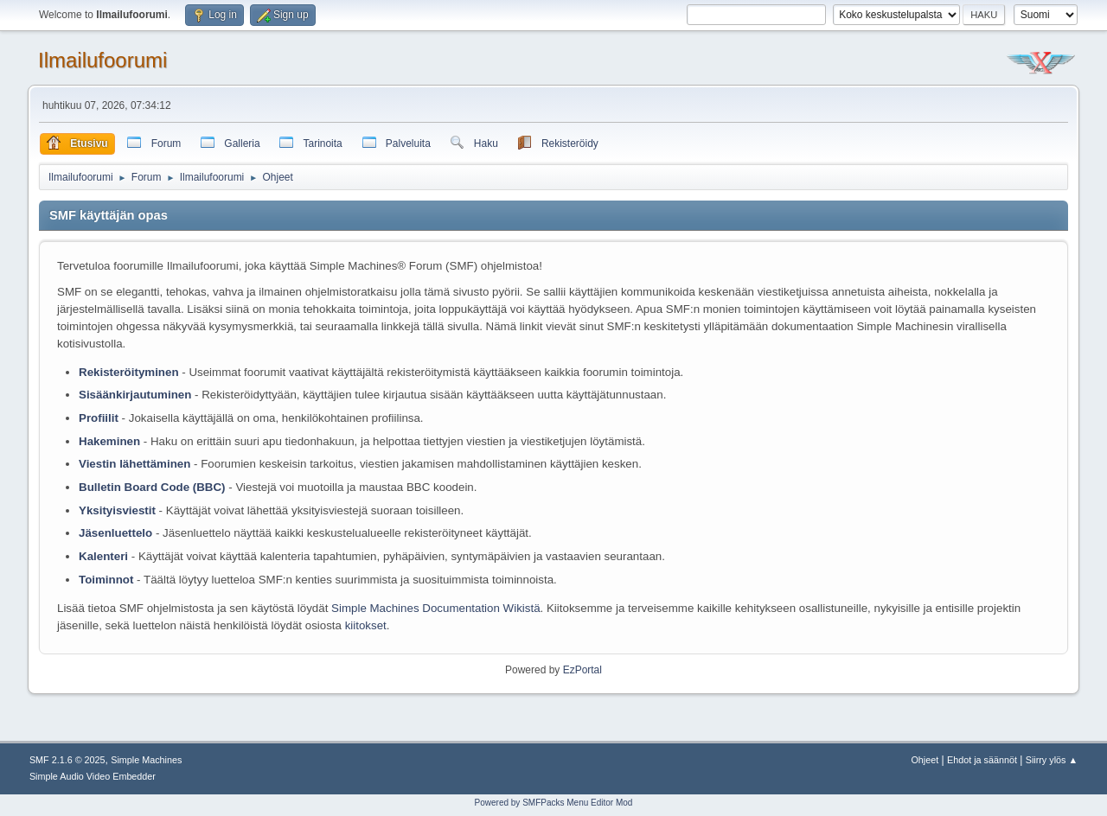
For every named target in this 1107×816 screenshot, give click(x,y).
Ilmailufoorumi (102, 60)
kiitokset (366, 625)
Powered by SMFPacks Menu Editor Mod (554, 802)
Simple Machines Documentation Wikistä (435, 608)
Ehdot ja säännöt (982, 760)
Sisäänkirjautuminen (135, 394)
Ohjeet (924, 760)
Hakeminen (109, 441)
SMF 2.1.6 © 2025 (67, 760)
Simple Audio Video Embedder (92, 776)
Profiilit (98, 417)
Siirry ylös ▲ (1052, 760)
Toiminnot (106, 579)
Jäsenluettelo (115, 532)
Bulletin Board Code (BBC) (153, 487)
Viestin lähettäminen (134, 463)
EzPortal (582, 670)
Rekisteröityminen (129, 372)
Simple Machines (146, 760)
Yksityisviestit (117, 510)
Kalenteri (103, 556)
